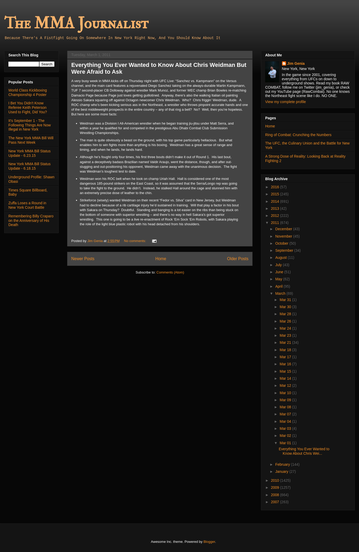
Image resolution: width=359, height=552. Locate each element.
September (284, 250)
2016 (275, 187)
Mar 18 (286, 350)
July (279, 265)
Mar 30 (286, 307)
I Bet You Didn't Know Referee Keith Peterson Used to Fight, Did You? (27, 107)
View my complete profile (285, 102)
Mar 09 (286, 400)
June (279, 272)
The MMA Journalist (76, 23)
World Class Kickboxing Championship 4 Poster (27, 92)
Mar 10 (286, 393)
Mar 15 (286, 371)
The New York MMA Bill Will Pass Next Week (30, 140)
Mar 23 (286, 335)
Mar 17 (286, 357)
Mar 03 (286, 428)
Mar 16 (286, 364)
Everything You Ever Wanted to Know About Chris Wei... (304, 451)
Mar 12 (286, 385)
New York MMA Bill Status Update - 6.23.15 (29, 153)
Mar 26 (286, 321)
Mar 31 (286, 300)
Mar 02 (286, 435)
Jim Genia (296, 63)
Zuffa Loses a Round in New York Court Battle (27, 205)
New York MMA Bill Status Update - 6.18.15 (29, 166)
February (283, 464)
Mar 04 (286, 421)
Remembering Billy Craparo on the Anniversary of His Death (30, 220)
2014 (275, 201)
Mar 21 (286, 342)
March (280, 293)
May (279, 279)
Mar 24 (286, 328)
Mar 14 (286, 378)
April (279, 286)
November (284, 236)
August (281, 257)
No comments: (135, 241)
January (282, 471)
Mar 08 (286, 407)
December (284, 229)
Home (160, 258)
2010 (275, 480)
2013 (275, 208)
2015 (275, 194)
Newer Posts (82, 258)
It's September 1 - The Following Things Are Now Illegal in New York (29, 125)
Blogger (209, 542)
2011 (275, 223)
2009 (275, 487)
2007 (275, 502)
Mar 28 (286, 314)
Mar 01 (286, 443)
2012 (275, 215)
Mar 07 (286, 414)
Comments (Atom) (170, 272)
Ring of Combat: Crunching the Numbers (298, 135)
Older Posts (237, 258)
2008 (275, 495)
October (282, 243)
